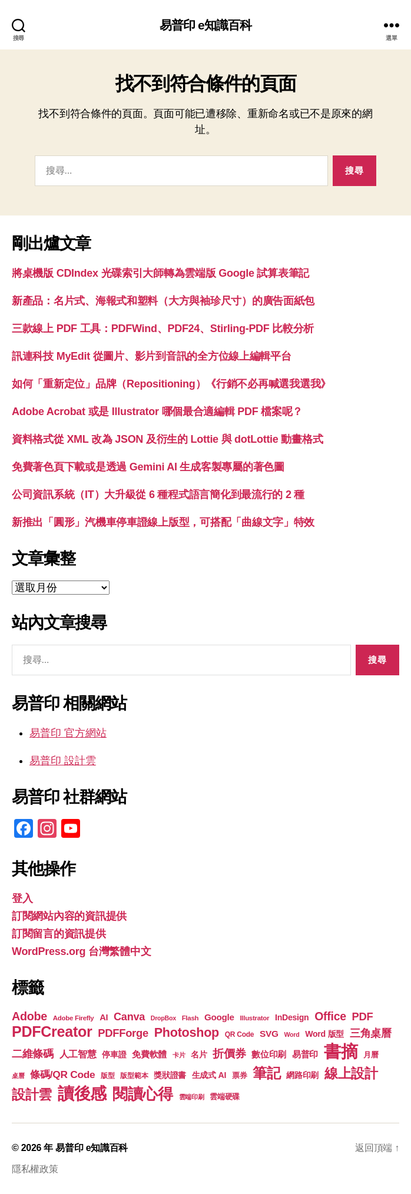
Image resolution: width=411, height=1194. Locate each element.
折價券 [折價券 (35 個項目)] (229, 1053)
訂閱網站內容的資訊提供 (69, 916)
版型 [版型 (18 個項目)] (107, 1076)
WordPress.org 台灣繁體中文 (81, 951)
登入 (22, 898)
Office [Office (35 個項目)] (330, 1016)
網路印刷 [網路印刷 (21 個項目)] (302, 1075)
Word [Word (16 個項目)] (291, 1034)
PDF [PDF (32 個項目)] (362, 1016)
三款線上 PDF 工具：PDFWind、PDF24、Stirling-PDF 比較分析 (163, 328)
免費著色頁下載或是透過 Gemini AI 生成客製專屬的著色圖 (148, 467)
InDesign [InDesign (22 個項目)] (292, 1017)
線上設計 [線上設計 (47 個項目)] (351, 1073)
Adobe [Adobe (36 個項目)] (29, 1016)
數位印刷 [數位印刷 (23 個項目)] (268, 1054)
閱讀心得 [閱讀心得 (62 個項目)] (142, 1094)
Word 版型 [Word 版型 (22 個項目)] (324, 1034)
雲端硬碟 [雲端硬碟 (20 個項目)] (225, 1096)
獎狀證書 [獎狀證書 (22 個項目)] (170, 1075)
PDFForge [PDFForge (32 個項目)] (123, 1033)
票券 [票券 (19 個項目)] (239, 1076)
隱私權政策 (35, 1169)
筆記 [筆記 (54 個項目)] (266, 1073)
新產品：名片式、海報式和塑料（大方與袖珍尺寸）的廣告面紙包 (163, 301)
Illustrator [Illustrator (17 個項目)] (254, 1017)
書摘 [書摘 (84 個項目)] (340, 1051)
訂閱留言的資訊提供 (59, 934)
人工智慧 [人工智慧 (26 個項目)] (78, 1054)
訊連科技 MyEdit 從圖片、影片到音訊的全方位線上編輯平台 (151, 356)
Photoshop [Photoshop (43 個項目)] (186, 1032)
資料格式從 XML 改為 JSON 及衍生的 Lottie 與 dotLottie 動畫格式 (167, 439)
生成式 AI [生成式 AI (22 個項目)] (209, 1075)
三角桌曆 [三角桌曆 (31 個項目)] (371, 1033)
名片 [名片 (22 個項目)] (199, 1054)
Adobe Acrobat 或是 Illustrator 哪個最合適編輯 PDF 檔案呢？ (157, 411)
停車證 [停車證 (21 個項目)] (114, 1054)
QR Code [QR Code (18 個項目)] (239, 1034)
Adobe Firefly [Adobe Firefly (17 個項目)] (73, 1017)
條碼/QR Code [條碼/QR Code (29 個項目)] (62, 1074)
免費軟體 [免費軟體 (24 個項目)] (149, 1054)
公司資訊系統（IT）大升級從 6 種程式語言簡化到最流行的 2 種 (158, 494)
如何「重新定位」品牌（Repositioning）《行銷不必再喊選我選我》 (171, 384)
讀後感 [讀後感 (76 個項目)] (82, 1093)
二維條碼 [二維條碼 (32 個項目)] (33, 1053)
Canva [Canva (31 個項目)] (129, 1017)
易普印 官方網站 (68, 733)
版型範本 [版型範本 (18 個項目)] (134, 1076)
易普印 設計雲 (62, 761)
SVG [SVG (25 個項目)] (269, 1034)
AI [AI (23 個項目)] (104, 1017)
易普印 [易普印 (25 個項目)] (305, 1054)
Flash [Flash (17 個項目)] (190, 1017)
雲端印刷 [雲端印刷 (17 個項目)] (191, 1096)
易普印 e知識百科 (206, 25)
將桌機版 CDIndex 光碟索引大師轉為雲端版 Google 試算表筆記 (160, 273)
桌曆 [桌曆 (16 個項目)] (18, 1075)
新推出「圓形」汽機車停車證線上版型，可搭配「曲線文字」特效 (163, 522)
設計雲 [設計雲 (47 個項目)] (32, 1094)
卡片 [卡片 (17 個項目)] (179, 1055)
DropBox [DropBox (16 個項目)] (163, 1017)
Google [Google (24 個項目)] (219, 1017)
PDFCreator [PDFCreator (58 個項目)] (52, 1031)
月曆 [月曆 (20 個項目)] (370, 1054)
